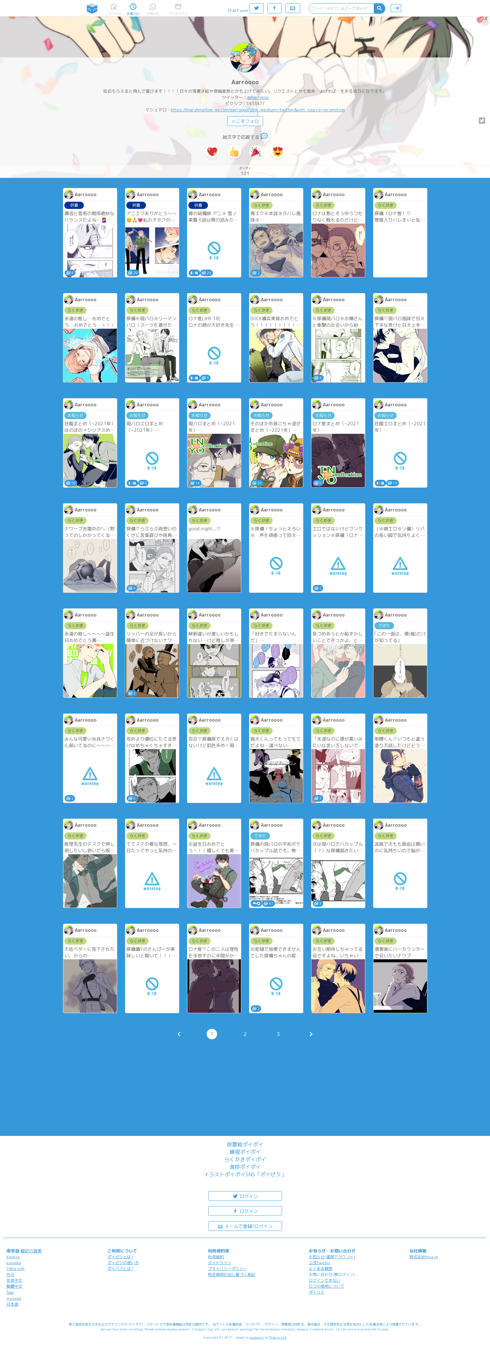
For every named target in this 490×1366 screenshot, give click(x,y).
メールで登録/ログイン (245, 1226)
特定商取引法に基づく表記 (231, 1274)
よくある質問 (320, 1268)
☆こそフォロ (245, 121)
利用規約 (216, 1257)
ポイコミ (316, 1292)
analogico (257, 1337)
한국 (10, 1274)
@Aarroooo (258, 97)
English (13, 1257)
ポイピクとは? (120, 1257)
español (14, 1262)
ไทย (10, 1292)
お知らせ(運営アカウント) (332, 1257)
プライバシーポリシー (227, 1268)
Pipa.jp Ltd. (278, 1337)
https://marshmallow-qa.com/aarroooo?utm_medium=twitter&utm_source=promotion (258, 110)
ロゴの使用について (326, 1286)
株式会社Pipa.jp (423, 1257)
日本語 (12, 1304)
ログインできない (324, 1280)
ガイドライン (219, 1262)
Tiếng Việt (16, 1268)
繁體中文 (14, 1286)
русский (14, 1298)
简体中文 (14, 1280)
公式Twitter (320, 1262)
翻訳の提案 (31, 1251)
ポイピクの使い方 (123, 1262)
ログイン (245, 1196)
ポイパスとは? (120, 1268)
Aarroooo (245, 82)
